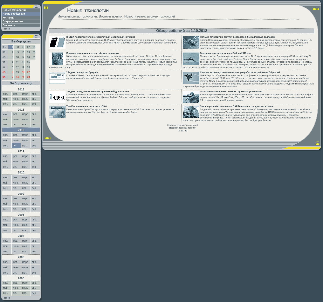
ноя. (25, 145)
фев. (16, 134)
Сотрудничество (13, 21)
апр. (34, 134)
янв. (5, 114)
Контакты (8, 17)
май (5, 140)
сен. (5, 145)
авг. (34, 140)
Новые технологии (14, 10)
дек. (34, 145)
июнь (16, 140)
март (25, 134)
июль (25, 140)
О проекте (9, 25)
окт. (15, 166)
